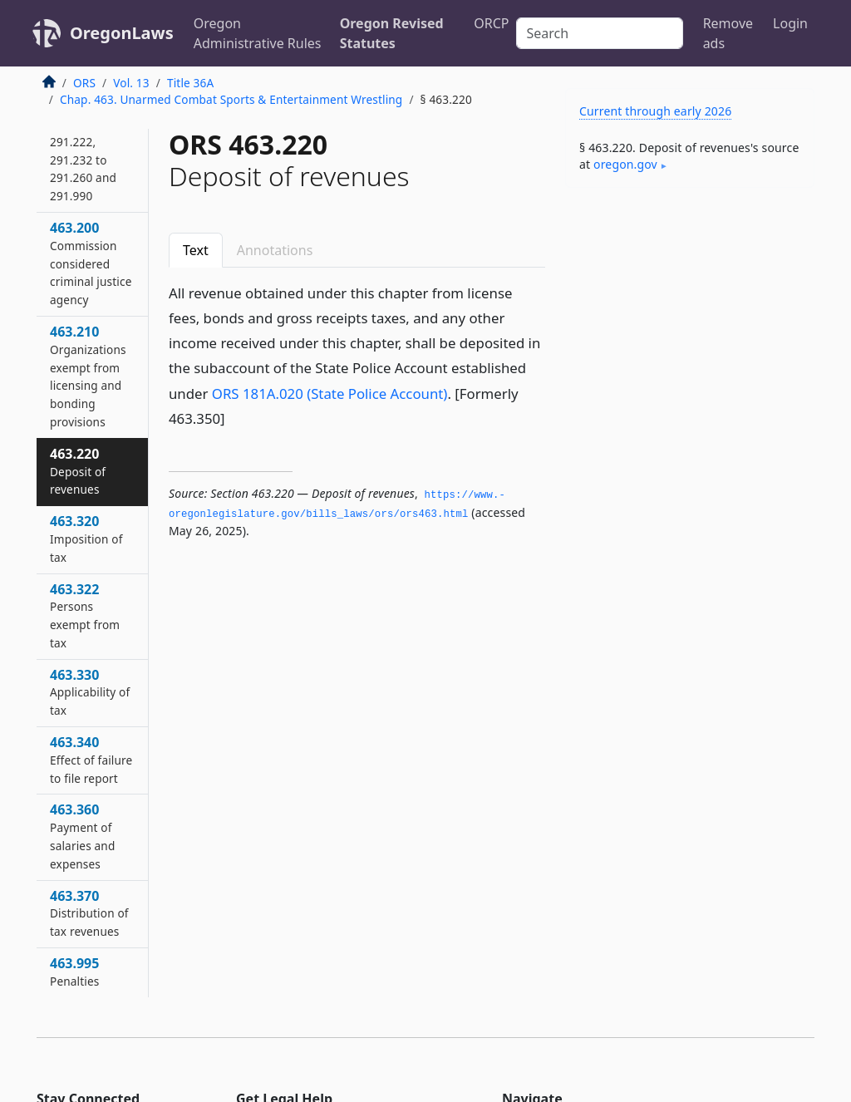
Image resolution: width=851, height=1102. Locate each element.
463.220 (78, 471)
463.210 (88, 376)
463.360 (82, 835)
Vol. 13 (131, 83)
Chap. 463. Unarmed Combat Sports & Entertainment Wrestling (231, 99)
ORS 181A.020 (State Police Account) (330, 393)
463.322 (85, 615)
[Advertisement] (689, 315)
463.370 (89, 913)
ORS (84, 83)
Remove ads (728, 33)
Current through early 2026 (655, 111)
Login (790, 23)
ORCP (491, 23)
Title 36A (190, 83)
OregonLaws (122, 33)
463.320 (86, 538)
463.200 (91, 263)
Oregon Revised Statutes (392, 33)
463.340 (91, 759)
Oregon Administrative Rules (258, 33)
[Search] (599, 33)
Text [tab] (196, 250)
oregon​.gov (625, 164)
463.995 (74, 971)
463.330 (90, 692)
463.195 (89, 132)
